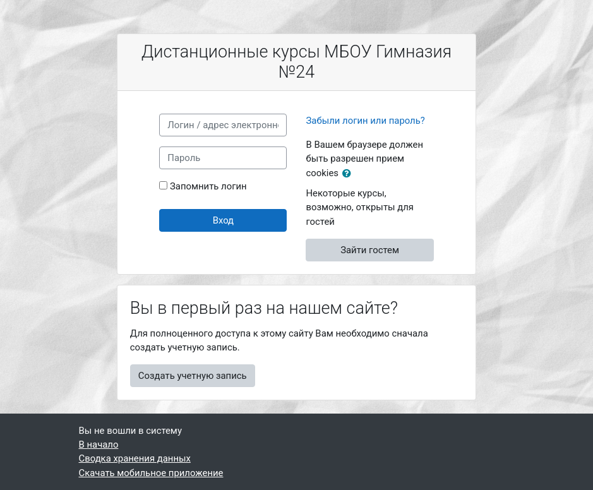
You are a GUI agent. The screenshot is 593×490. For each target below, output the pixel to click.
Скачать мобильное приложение (151, 473)
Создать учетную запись (192, 375)
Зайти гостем (369, 250)
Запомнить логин (208, 186)
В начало (99, 444)
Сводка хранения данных (135, 458)
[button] (349, 173)
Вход (223, 220)
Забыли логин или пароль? (365, 120)
